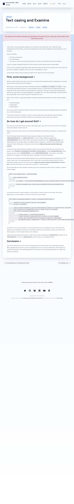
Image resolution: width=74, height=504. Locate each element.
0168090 (50, 282)
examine (38, 27)
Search (45, 3)
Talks (39, 3)
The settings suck (63, 263)
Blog (34, 3)
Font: (59, 3)
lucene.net (31, 27)
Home (24, 3)
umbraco (45, 27)
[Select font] (66, 4)
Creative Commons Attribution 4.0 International (33, 298)
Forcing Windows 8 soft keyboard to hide (17, 263)
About (29, 3)
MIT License (60, 298)
